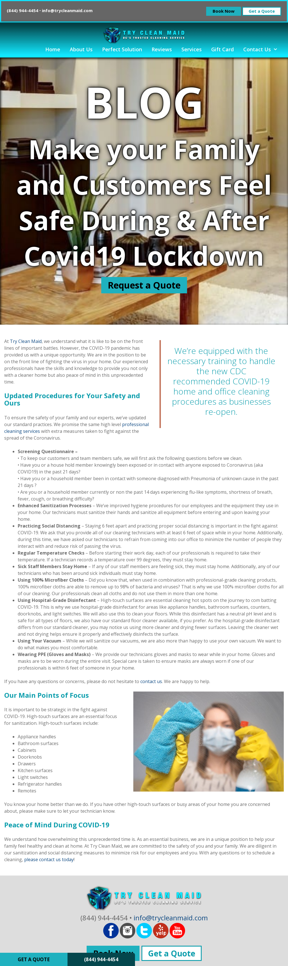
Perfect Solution (122, 49)
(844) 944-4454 (101, 959)
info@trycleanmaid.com (67, 10)
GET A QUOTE (34, 959)
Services (191, 49)
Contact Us (262, 49)
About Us (81, 49)
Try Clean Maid (26, 341)
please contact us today (49, 859)
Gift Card (222, 49)
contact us (151, 681)
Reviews (162, 49)
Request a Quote (144, 285)
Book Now (224, 11)
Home (52, 49)
